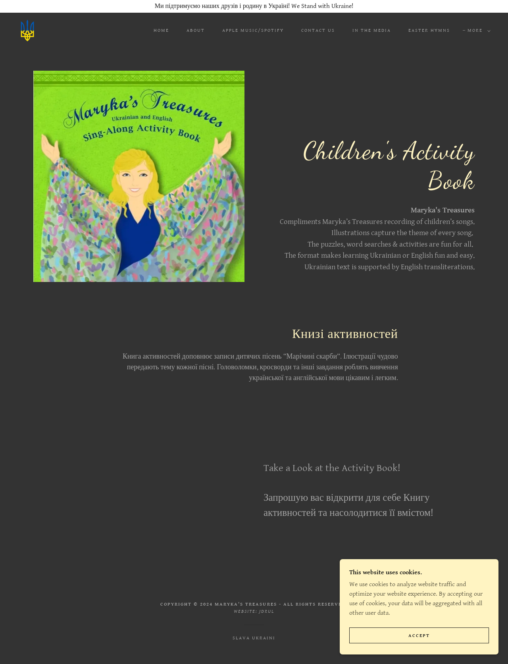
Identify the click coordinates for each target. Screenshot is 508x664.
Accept (419, 635)
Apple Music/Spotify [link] (253, 30)
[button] (477, 30)
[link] (27, 30)
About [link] (196, 30)
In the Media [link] (371, 30)
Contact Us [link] (318, 30)
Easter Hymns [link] (429, 30)
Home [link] (161, 30)
